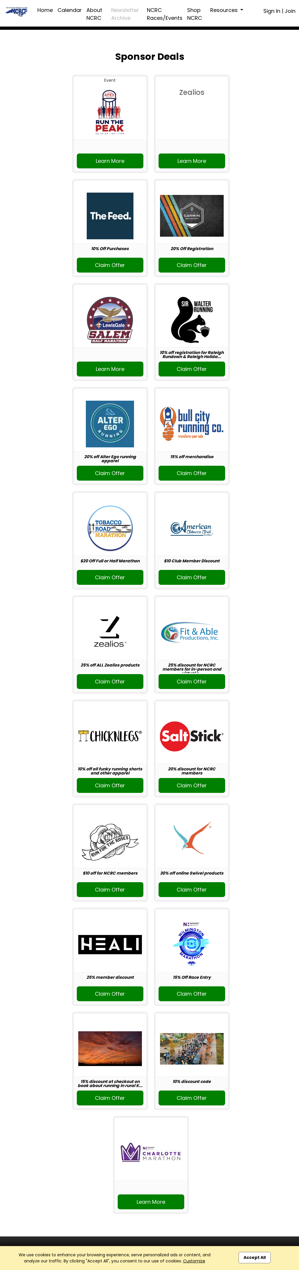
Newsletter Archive (125, 14)
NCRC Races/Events (164, 14)
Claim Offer (110, 265)
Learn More (110, 161)
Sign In (271, 11)
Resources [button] (224, 10)
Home (45, 10)
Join (290, 11)
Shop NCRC (194, 14)
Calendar (70, 10)
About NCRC (94, 14)
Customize (194, 1261)
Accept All (255, 1257)
